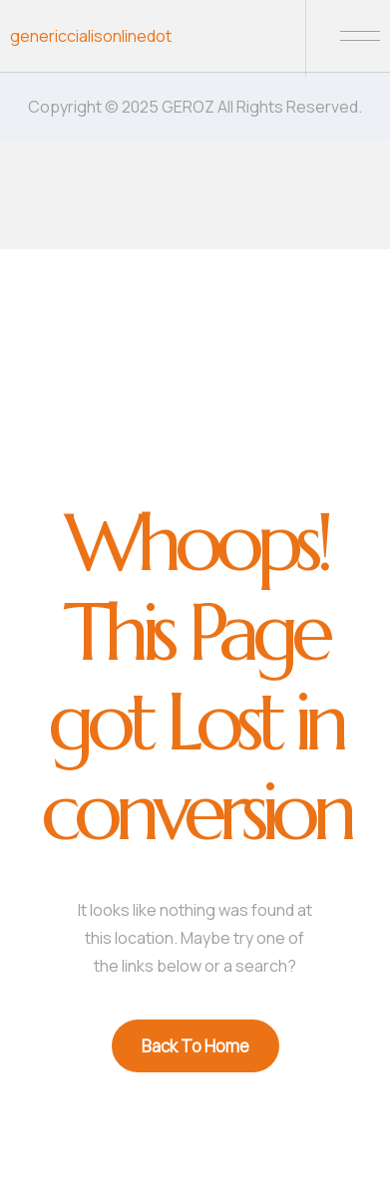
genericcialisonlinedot (91, 36)
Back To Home (195, 1045)
